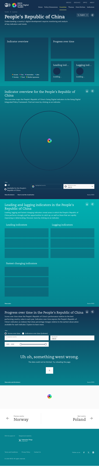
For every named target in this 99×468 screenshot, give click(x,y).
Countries (62, 7)
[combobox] (72, 337)
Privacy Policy (26, 454)
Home (39, 7)
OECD (68, 2)
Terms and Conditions (11, 454)
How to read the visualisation (26, 194)
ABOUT (92, 2)
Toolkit (7, 12)
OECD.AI (77, 2)
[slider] (21, 344)
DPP (85, 2)
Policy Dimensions (50, 7)
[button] (72, 337)
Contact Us (37, 454)
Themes (71, 7)
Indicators (90, 7)
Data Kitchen (80, 7)
